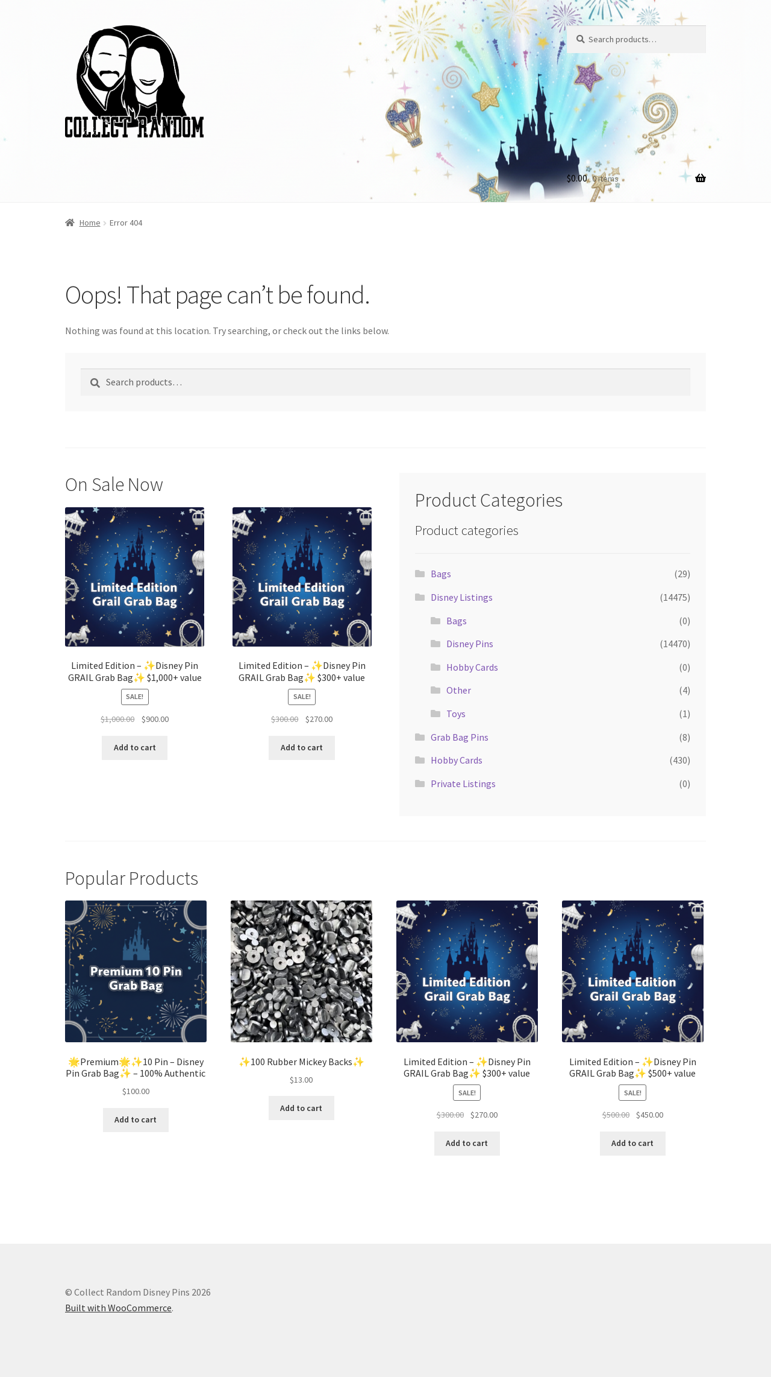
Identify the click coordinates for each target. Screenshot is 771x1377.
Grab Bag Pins (460, 737)
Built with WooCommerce (118, 1308)
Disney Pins (469, 644)
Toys (456, 713)
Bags (441, 574)
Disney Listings (462, 597)
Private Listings (463, 783)
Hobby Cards (472, 667)
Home (90, 222)
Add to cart (135, 747)
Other (458, 690)
